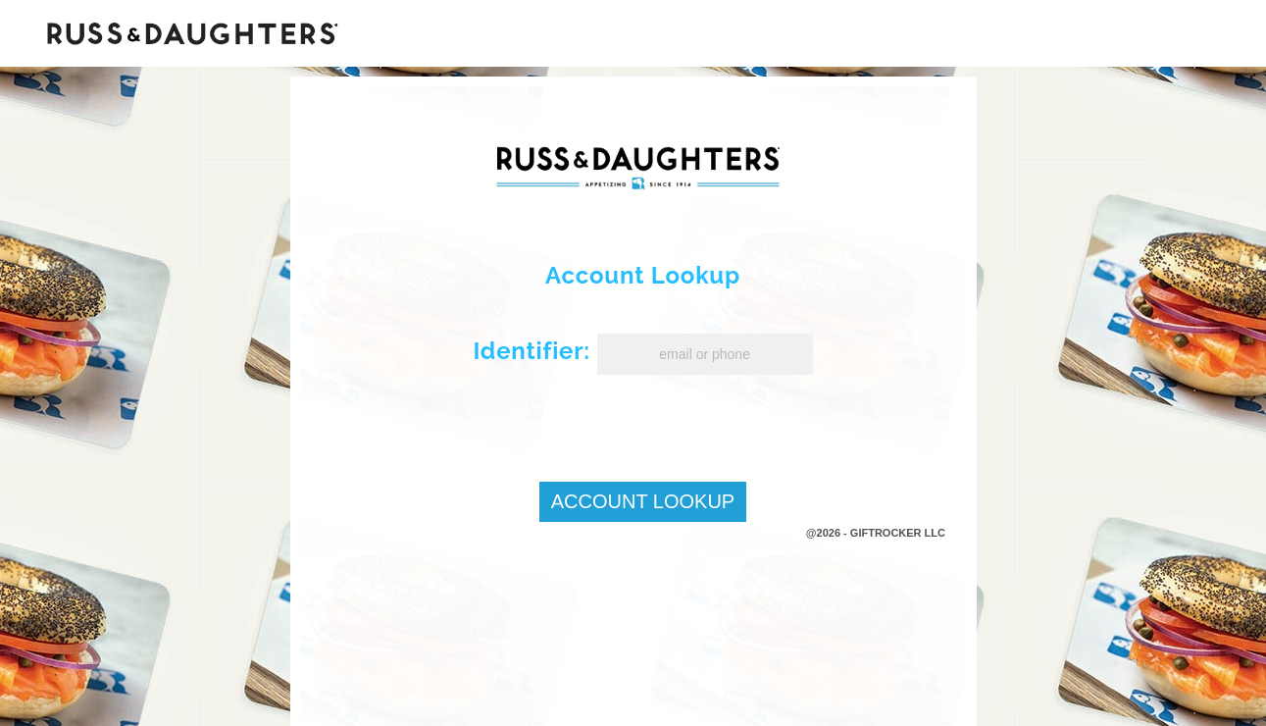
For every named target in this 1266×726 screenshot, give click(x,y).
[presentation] (633, 421)
